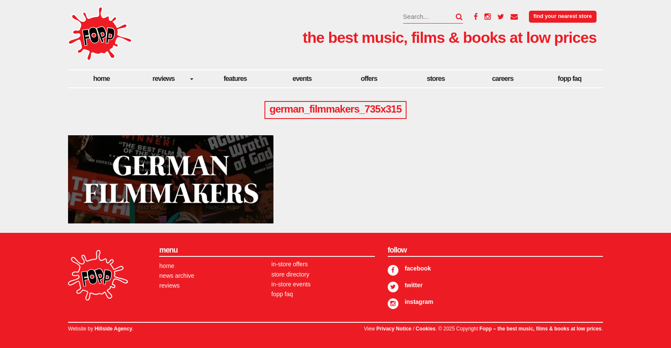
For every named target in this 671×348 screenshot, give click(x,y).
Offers (369, 78)
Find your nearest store (563, 16)
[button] (454, 16)
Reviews (163, 78)
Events (302, 78)
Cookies (425, 329)
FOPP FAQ (569, 78)
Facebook (418, 268)
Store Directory (290, 274)
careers (503, 78)
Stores (436, 78)
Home (101, 78)
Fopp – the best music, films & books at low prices (540, 329)
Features (235, 78)
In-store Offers (289, 264)
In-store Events (291, 284)
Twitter (414, 285)
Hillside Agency (113, 329)
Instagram (419, 301)
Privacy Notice (393, 329)
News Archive (176, 275)
